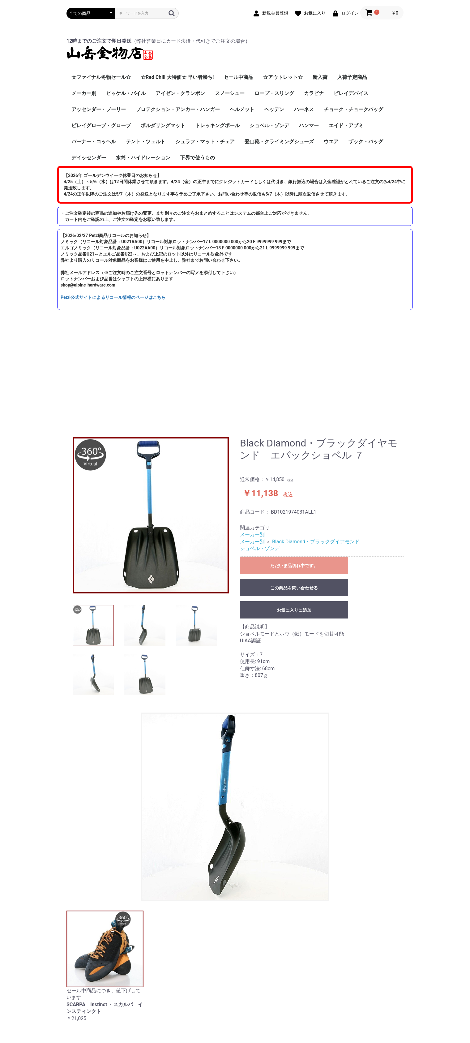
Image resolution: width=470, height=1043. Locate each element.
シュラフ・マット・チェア (205, 141)
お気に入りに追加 (294, 610)
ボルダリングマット (163, 125)
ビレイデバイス (351, 93)
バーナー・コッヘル (93, 141)
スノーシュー (230, 93)
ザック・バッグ (365, 141)
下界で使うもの (197, 158)
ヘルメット (242, 109)
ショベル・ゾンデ (269, 125)
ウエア (331, 141)
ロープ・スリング (274, 93)
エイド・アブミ (346, 125)
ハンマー (309, 125)
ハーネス (304, 109)
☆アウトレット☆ (283, 77)
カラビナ (314, 93)
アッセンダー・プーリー (98, 109)
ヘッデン (274, 109)
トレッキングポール (217, 125)
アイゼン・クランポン (180, 93)
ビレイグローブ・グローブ (101, 125)
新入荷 (320, 77)
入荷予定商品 (352, 77)
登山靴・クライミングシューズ (279, 141)
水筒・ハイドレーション (143, 158)
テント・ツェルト (145, 141)
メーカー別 (83, 93)
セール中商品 (238, 77)
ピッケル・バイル (126, 93)
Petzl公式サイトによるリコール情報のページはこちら (113, 297)
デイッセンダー (88, 158)
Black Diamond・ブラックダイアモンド (316, 542)
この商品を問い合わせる (294, 587)
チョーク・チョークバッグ (353, 109)
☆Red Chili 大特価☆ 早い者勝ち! (177, 77)
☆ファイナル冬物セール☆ (101, 77)
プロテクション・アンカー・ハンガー (178, 109)
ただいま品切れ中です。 (294, 565)
